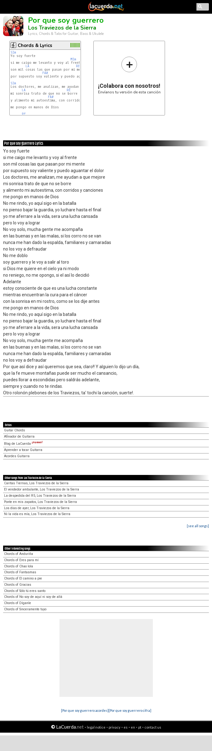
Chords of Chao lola (18, 566)
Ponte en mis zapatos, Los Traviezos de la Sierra (40, 502)
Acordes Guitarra (17, 456)
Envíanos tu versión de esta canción (129, 75)
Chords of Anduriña (18, 554)
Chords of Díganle (17, 603)
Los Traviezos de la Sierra (62, 27)
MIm (73, 59)
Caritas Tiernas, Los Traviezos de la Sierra (36, 483)
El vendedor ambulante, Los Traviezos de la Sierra (41, 489)
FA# (45, 73)
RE (78, 66)
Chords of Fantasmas (20, 572)
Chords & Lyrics (35, 45)
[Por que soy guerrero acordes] (85, 710)
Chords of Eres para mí (21, 560)
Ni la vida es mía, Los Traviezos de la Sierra (37, 514)
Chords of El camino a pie (23, 578)
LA (27, 66)
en (133, 727)
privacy (114, 727)
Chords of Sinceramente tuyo (25, 609)
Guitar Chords (14, 430)
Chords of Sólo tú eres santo (24, 591)
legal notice (96, 727)
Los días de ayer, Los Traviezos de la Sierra (36, 508)
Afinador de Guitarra (19, 436)
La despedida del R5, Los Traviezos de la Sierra (40, 496)
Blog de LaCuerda (23, 444)
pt (139, 727)
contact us (152, 727)
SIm (13, 52)
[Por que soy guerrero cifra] (130, 710)
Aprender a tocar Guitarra (23, 450)
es (126, 727)
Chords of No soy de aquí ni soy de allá (33, 597)
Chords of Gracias (17, 585)
